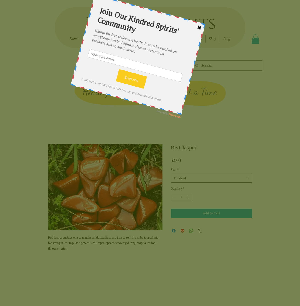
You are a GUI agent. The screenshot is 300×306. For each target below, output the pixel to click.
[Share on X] (200, 230)
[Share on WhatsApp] (191, 230)
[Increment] (188, 197)
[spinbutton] (181, 197)
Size (175, 169)
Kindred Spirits (150, 23)
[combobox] (211, 178)
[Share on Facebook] (173, 230)
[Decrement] (174, 197)
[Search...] (227, 65)
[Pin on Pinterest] (182, 230)
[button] (255, 39)
